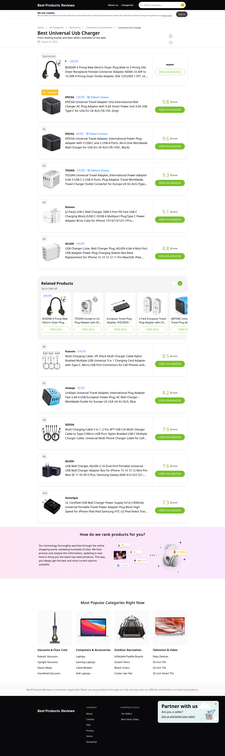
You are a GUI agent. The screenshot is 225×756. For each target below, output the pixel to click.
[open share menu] (170, 36)
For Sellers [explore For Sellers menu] (126, 713)
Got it (182, 14)
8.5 (165, 356)
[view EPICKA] (113, 106)
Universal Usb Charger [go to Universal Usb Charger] (129, 27)
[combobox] (162, 5)
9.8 (165, 102)
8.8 (165, 248)
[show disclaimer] (170, 42)
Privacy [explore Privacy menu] (90, 730)
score (175, 102)
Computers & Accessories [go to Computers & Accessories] (99, 27)
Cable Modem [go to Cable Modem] (84, 667)
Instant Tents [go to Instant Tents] (122, 662)
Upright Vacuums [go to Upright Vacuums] (48, 662)
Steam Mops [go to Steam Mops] (45, 667)
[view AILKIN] (113, 252)
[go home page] (56, 4)
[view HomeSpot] (113, 506)
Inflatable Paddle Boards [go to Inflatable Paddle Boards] (128, 656)
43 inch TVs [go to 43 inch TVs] (159, 667)
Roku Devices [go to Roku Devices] (160, 656)
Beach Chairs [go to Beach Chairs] (122, 667)
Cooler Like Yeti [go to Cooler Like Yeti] (123, 673)
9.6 (165, 138)
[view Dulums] (113, 215)
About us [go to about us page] (113, 5)
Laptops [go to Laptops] (80, 656)
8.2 (165, 393)
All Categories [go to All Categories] (57, 27)
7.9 (165, 429)
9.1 (165, 212)
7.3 (165, 502)
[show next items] (180, 283)
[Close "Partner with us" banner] (216, 704)
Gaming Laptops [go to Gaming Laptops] (85, 662)
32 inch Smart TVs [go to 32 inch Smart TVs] (163, 673)
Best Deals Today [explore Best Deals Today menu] (130, 719)
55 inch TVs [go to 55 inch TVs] (159, 662)
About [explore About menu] (89, 713)
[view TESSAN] (113, 179)
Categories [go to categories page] (127, 5)
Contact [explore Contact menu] (90, 719)
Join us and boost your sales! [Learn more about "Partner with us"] (178, 716)
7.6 (165, 466)
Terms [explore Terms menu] (89, 736)
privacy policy (167, 15)
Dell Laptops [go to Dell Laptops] (83, 673)
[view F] (113, 69)
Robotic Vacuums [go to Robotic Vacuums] (48, 656)
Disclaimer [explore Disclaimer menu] (91, 741)
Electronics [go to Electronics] (74, 27)
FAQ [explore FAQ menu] (88, 724)
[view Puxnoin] (113, 360)
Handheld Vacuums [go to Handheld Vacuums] (49, 673)
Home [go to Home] (41, 27)
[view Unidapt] (113, 396)
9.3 (165, 175)
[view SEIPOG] (113, 433)
